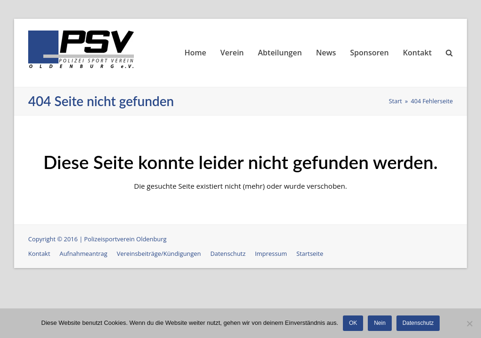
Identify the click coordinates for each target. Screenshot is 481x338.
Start (395, 101)
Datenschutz (228, 253)
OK (353, 323)
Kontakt (39, 253)
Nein (380, 323)
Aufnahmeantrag (84, 253)
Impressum (271, 253)
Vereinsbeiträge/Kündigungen (159, 253)
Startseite (309, 253)
